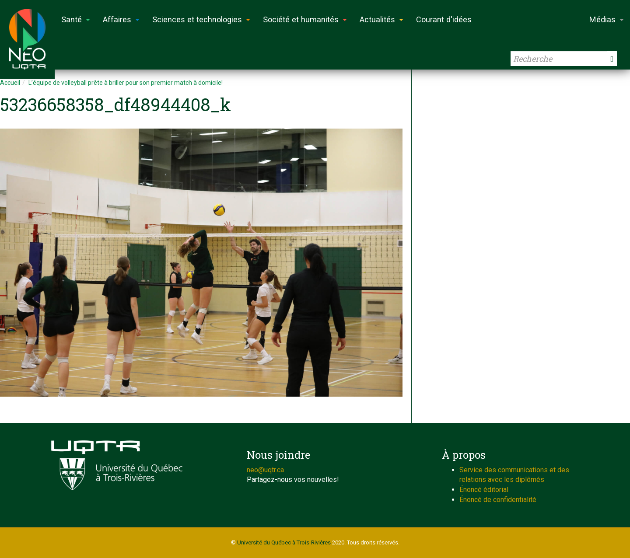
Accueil (10, 82)
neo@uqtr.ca (265, 470)
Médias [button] (606, 19)
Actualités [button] (381, 19)
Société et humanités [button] (304, 19)
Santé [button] (75, 19)
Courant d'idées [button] (444, 19)
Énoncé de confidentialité (497, 499)
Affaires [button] (121, 19)
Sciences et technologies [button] (201, 19)
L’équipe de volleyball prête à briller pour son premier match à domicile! (125, 82)
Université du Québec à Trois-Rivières (284, 542)
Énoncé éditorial (483, 489)
